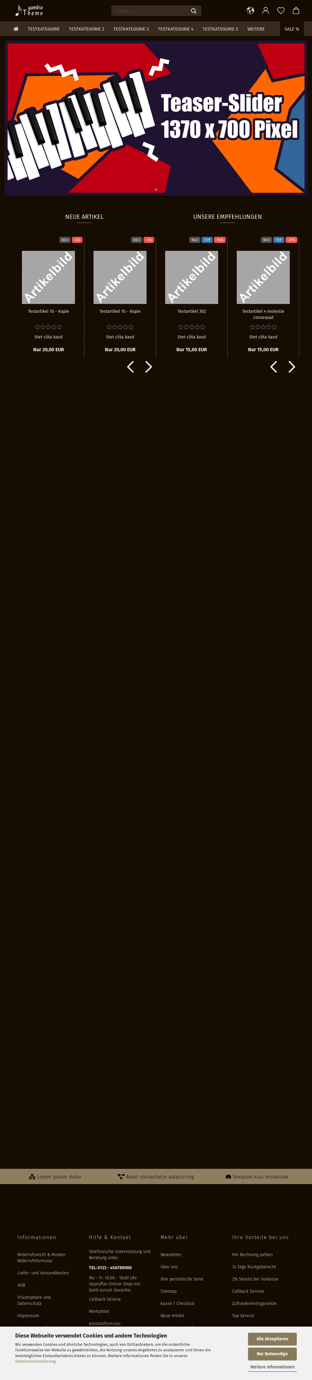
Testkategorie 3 (131, 29)
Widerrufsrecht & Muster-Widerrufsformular (41, 1257)
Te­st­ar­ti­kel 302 (192, 311)
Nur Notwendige (272, 1354)
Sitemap (169, 1291)
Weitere (256, 29)
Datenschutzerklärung (35, 1361)
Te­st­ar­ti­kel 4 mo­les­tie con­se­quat (263, 314)
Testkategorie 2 (86, 29)
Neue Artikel (172, 1315)
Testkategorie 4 (175, 29)
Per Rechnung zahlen (252, 1254)
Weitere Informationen (272, 1367)
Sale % (292, 29)
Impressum (28, 1315)
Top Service (243, 1315)
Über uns (169, 1267)
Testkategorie (44, 29)
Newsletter (171, 1254)
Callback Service (105, 1299)
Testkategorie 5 (220, 29)
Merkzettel (99, 1311)
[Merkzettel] (281, 10)
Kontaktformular (105, 1323)
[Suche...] (193, 10)
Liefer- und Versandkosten (43, 1273)
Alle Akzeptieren (272, 1339)
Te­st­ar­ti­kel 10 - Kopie (48, 311)
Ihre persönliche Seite (182, 1279)
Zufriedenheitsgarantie (254, 1303)
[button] (250, 10)
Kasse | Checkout (177, 1303)
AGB (21, 1285)
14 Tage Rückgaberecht (254, 1267)
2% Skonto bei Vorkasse (255, 1279)
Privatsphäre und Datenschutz (34, 1300)
